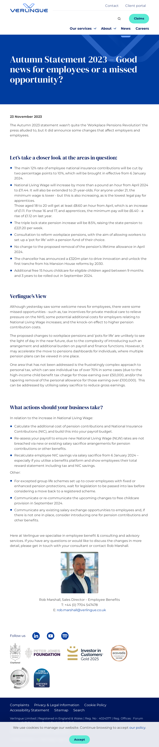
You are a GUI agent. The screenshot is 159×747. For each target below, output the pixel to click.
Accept (79, 739)
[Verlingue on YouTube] (50, 636)
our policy (137, 728)
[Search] (119, 18)
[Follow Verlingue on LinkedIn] (36, 636)
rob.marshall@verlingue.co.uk (81, 610)
